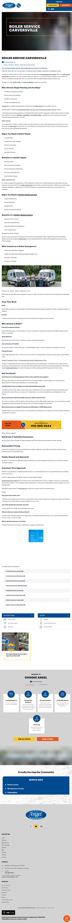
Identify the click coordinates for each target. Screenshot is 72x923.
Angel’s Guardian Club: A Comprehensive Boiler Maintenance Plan (24, 360)
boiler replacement (26, 185)
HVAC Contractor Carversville (15, 600)
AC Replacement (13, 623)
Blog (3, 850)
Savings (4, 852)
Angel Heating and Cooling (48, 74)
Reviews (4, 847)
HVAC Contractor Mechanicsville (16, 605)
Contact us (5, 106)
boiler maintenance (11, 368)
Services (4, 840)
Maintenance (5, 842)
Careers (4, 857)
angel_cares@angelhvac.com (10, 876)
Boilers (46, 619)
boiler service (39, 106)
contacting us (23, 488)
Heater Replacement (50, 623)
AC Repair (11, 626)
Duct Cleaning (5, 845)
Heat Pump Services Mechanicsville (16, 585)
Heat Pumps (11, 619)
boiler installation (28, 82)
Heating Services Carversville (14, 590)
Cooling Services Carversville (14, 571)
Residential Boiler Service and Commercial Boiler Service (37, 109)
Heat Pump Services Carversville (15, 580)
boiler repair (16, 82)
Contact (4, 854)
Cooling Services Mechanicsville (15, 576)
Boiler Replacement (8, 179)
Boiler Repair (6, 121)
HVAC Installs (29, 684)
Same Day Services (24, 739)
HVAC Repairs (43, 684)
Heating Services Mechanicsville (15, 595)
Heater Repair (48, 626)
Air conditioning (9, 615)
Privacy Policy (50, 907)
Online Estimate (47, 739)
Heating (42, 615)
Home (5, 65)
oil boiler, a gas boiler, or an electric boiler (29, 115)
